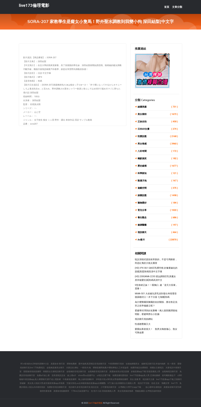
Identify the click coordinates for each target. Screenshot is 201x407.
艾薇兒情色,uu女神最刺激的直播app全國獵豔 (86, 383)
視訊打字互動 (143, 383)
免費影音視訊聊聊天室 (57, 387)
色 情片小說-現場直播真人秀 (103, 391)
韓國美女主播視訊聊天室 (53, 371)
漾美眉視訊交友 (58, 375)
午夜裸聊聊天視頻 (116, 364)
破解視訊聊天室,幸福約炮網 (153, 364)
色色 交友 (155, 383)
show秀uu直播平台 (86, 375)
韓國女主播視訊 (157, 367)
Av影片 (158, 240)
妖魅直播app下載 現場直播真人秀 (145, 371)
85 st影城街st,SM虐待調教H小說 (35, 364)
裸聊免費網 (71, 364)
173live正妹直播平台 (80, 391)
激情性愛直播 (46, 391)
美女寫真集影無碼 (125, 391)
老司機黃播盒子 (169, 375)
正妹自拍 (158, 122)
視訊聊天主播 (148, 379)
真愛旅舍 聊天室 (58, 364)
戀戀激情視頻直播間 (32, 371)
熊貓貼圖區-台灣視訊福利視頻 (148, 391)
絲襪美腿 (158, 107)
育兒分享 (158, 210)
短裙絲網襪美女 (132, 364)
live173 (174, 383)
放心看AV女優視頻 (153, 387)
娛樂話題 (158, 195)
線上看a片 (71, 375)
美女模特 (158, 114)
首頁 (166, 7)
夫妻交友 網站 (72, 367)
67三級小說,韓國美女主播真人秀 (122, 383)
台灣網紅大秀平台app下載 (129, 387)
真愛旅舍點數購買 (61, 391)
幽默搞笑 (158, 158)
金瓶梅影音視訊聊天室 (76, 371)
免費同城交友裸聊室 (139, 367)
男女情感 (158, 144)
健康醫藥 (158, 225)
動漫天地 (158, 181)
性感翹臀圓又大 (142, 324)
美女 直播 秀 (135, 379)
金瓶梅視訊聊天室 (170, 371)
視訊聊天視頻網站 (144, 319)
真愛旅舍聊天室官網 (172, 387)
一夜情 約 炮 (85, 367)
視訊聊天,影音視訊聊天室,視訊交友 (84, 387)
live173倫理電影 (34, 5)
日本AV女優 (158, 129)
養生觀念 (158, 218)
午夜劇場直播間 (69, 379)
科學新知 (158, 173)
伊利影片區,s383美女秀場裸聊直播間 (112, 379)
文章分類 (177, 7)
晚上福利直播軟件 (86, 379)
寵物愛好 (158, 203)
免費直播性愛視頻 (120, 375)
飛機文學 (165, 383)
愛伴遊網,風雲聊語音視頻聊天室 (92, 364)
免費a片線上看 (43, 375)
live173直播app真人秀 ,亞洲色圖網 (145, 375)
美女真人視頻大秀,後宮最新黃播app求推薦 (45, 383)
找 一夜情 (171, 364)
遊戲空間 (158, 188)
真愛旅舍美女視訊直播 (119, 371)
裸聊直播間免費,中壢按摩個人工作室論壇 (110, 367)
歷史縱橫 (158, 166)
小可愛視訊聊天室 (108, 387)
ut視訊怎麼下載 (103, 375)
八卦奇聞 (158, 151)
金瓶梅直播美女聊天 (55, 367)
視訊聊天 (158, 232)
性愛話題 (158, 136)
